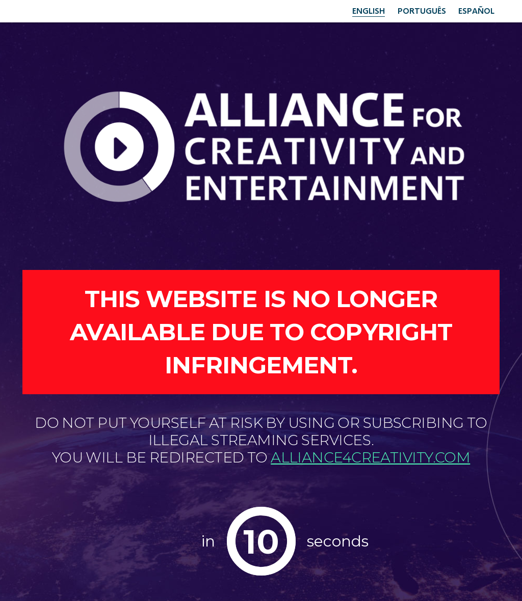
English (368, 10)
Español (476, 10)
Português (422, 10)
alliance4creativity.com (370, 457)
